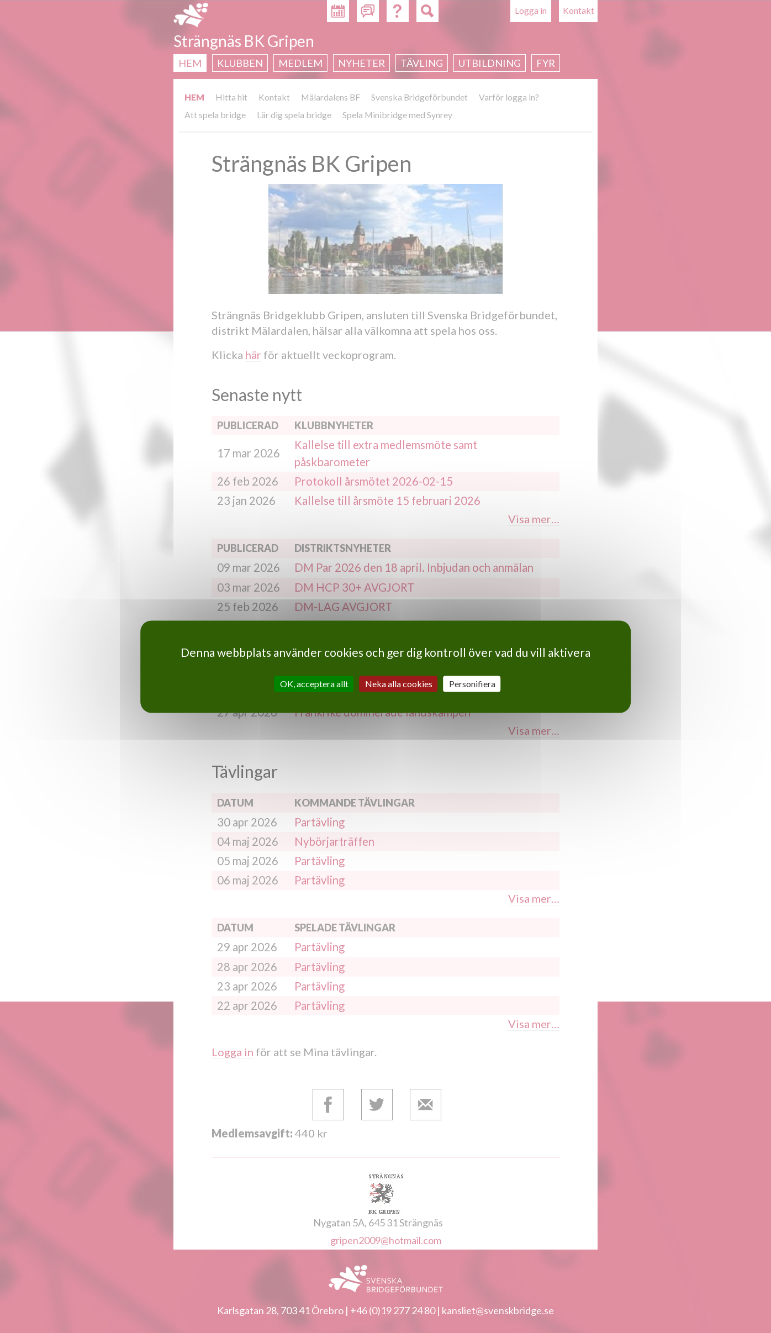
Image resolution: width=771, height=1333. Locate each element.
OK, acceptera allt (314, 683)
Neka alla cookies (398, 683)
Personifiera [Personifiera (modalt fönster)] (472, 683)
